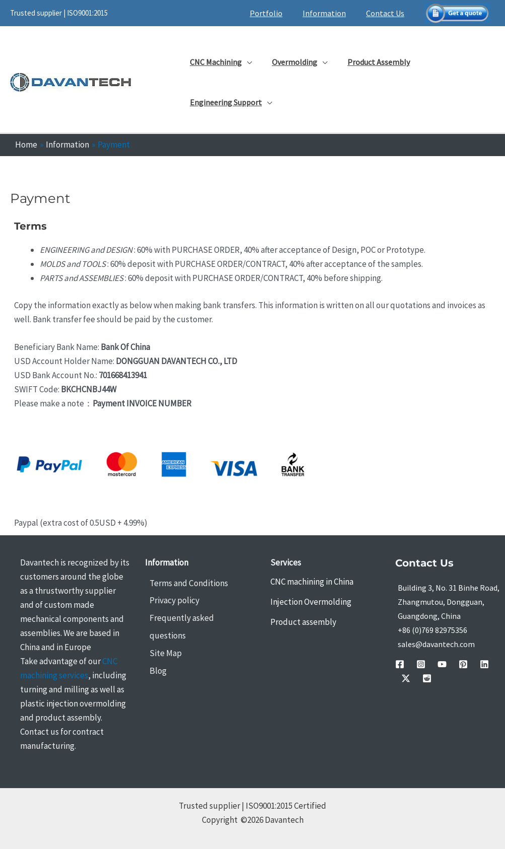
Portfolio (276, 13)
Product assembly (303, 621)
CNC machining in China (311, 581)
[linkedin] (460, 664)
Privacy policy (170, 600)
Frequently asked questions (196, 617)
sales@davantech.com (436, 644)
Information (330, 13)
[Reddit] (490, 664)
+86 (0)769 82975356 (432, 630)
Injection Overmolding (310, 601)
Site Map (161, 634)
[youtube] (430, 664)
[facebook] (399, 664)
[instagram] (414, 664)
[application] (245, 62)
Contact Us (387, 13)
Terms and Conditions (184, 583)
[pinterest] (445, 664)
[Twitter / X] (475, 664)
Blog (153, 651)
